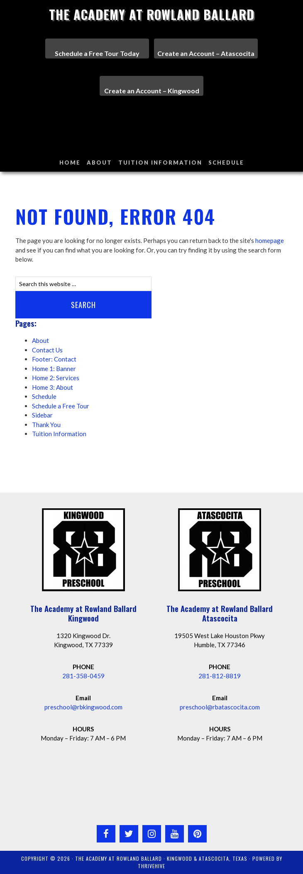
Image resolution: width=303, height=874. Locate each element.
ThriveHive (151, 865)
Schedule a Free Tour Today (97, 53)
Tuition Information (59, 433)
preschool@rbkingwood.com (83, 707)
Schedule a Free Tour (60, 406)
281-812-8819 (219, 676)
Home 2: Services (55, 377)
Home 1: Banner (54, 368)
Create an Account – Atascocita (205, 53)
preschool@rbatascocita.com (220, 707)
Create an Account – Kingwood (151, 91)
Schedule (44, 396)
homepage (269, 240)
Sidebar (42, 415)
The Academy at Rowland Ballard (151, 14)
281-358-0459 (83, 676)
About (40, 340)
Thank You (46, 424)
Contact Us (47, 350)
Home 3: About (52, 387)
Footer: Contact (54, 359)
